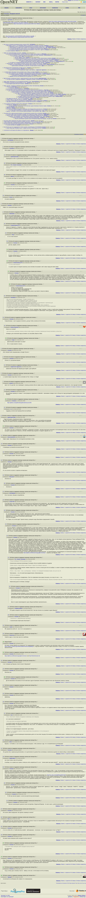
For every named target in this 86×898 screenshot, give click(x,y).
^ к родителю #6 (68, 370)
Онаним (12, 106)
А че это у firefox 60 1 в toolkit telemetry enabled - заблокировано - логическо (20, 122)
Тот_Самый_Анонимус (51, 47)
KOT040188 (32, 44)
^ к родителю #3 (68, 362)
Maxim (45, 48)
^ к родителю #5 (68, 160)
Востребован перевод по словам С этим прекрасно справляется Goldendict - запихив (27, 74)
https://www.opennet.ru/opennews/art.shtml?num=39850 (27, 23)
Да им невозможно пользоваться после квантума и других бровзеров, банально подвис (28, 105)
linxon (17, 50)
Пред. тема (80, 883)
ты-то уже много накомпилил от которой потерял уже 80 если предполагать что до (27, 110)
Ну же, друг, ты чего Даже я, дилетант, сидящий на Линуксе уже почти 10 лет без (32, 93)
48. (3, 701)
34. (7, 535)
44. (5, 223)
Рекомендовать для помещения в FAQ (62, 883)
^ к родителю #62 (68, 797)
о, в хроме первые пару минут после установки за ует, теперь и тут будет (19, 72)
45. (5, 325)
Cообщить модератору (81, 38)
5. (3, 146)
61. (10, 586)
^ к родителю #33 (68, 554)
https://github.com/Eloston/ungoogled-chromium (34, 552)
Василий (14, 86)
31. (5, 407)
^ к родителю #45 (68, 345)
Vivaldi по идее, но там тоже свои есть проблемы (17, 99)
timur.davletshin (35, 81)
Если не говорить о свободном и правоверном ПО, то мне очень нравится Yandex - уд (30, 92)
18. (3, 451)
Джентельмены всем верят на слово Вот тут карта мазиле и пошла (26, 65)
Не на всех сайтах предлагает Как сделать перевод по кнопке (17, 120)
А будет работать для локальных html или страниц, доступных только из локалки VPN (22, 121)
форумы (7, 7)
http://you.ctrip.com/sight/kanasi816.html (56, 775)
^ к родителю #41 (68, 764)
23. (2, 660)
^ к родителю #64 (68, 853)
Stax (42, 121)
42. (3, 685)
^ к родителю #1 (68, 151)
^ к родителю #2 (68, 220)
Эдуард (31, 130)
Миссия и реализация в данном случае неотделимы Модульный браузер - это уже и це (33, 118)
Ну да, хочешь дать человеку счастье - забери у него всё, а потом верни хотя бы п (24, 128)
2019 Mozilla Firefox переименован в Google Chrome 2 (15, 67)
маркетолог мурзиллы (41, 69)
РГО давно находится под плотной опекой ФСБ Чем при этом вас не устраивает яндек (36, 96)
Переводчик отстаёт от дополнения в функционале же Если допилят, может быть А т (27, 46)
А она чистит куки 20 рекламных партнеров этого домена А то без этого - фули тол (27, 49)
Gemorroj (30, 99)
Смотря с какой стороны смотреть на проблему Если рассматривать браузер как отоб (24, 115)
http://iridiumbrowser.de (34, 655)
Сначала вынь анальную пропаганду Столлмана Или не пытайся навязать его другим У (36, 94)
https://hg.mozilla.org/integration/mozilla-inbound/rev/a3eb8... (63, 21)
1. (1, 138)
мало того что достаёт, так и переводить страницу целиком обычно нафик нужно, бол (24, 73)
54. (3, 740)
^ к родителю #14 (68, 480)
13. (2, 443)
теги (66, 1)
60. (2, 817)
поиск (30, 7)
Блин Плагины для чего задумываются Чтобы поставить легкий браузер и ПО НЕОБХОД (23, 127)
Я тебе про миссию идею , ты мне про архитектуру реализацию (25, 117)
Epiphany (8, 106)
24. (3, 317)
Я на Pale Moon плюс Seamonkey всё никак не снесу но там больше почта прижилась (24, 90)
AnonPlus (46, 45)
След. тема (84, 883)
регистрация (76, 0)
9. (3, 211)
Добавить (70, 896)
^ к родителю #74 (68, 872)
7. (3, 381)
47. (9, 606)
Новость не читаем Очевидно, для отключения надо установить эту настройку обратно (28, 64)
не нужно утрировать (10, 50)
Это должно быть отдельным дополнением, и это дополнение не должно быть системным (23, 113)
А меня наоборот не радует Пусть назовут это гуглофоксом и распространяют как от (27, 47)
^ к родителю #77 (68, 292)
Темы (76, 883)
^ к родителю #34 (68, 583)
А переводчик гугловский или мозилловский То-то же (15, 82)
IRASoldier (44, 54)
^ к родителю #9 (68, 230)
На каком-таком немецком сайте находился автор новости (16, 123)
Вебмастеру (83, 896)
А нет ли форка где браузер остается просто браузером (16, 103)
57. (2, 808)
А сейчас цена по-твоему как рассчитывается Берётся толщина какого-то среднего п (36, 60)
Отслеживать (83, 15)
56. (7, 241)
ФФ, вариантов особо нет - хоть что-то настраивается (18, 98)
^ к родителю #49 (68, 246)
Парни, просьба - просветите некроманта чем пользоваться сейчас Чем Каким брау (21, 85)
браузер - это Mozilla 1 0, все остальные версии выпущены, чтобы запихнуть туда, (24, 111)
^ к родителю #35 (68, 682)
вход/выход (55, 7)
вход (72, 0)
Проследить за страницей (7, 896)
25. (3, 499)
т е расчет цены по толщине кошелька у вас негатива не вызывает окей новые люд (33, 59)
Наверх (73, 143)
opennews (10, 19)
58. (5, 483)
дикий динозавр (49, 46)
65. (6, 792)
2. (1, 203)
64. (2, 834)
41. (2, 748)
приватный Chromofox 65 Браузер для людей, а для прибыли (22, 69)
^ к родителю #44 (68, 238)
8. (1, 415)
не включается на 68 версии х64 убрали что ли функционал (16, 130)
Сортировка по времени (78, 134)
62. (5, 783)
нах (46, 110)
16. (3, 475)
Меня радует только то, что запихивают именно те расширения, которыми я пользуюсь (25, 45)
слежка (67, 7)
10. (5, 154)
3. (1, 348)
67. (7, 800)
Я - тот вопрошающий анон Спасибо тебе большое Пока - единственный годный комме (28, 91)
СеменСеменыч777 (48, 55)
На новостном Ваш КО (11, 124)
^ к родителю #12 (68, 404)
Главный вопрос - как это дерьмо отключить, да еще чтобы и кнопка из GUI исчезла (24, 63)
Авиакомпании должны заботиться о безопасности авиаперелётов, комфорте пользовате (40, 95)
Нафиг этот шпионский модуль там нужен (13, 52)
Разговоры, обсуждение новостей (12, 13)
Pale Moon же (9, 104)
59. (9, 614)
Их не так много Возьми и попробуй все (15, 88)
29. (5, 510)
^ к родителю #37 (68, 603)
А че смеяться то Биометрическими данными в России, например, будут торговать (27, 62)
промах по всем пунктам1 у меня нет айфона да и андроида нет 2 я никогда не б (38, 61)
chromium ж (11, 87)
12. (5, 389)
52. (5, 295)
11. (2, 435)
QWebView (8, 108)
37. (9, 557)
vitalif (31, 98)
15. (5, 365)
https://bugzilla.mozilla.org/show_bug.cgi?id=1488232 (15, 22)
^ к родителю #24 (68, 335)
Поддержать (76, 896)
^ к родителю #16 (68, 488)
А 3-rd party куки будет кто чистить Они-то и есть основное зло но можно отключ (26, 48)
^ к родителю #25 (68, 521)
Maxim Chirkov (82, 895)
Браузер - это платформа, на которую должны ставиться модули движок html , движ (27, 116)
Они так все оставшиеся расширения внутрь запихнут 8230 (16, 44)
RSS (79, 7)
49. (6, 232)
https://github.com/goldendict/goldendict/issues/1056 (19, 402)
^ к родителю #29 (68, 532)
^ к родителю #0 (68, 143)
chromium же (9, 86)
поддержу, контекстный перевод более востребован (20, 76)
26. (3, 625)
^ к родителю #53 (68, 789)
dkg (22, 56)
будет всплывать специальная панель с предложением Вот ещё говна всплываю (21, 78)
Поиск (63, 1)
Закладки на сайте (5, 895)
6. (3, 356)
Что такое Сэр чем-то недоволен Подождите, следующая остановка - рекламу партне (24, 79)
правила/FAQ (19, 7)
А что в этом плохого (16, 56)
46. (3, 756)
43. (3, 693)
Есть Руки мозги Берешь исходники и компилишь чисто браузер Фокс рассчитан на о (24, 109)
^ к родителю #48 (68, 737)
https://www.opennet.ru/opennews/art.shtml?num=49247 (20, 37)
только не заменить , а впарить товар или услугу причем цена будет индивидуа (26, 55)
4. (1, 373)
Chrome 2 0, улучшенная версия (13, 68)
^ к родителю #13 (68, 457)
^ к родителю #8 (68, 432)
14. (2, 460)
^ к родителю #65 (68, 806)
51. (5, 713)
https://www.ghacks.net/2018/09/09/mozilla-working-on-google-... (20, 36)
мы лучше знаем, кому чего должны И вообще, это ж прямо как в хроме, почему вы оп (24, 114)
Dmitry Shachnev (51, 64)
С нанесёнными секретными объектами (26, 97)
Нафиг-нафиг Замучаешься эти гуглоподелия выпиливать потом (17, 81)
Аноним (47, 49)
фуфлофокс (46, 114)
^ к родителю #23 (68, 674)
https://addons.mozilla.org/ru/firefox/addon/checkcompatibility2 (19, 646)
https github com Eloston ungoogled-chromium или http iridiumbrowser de (21, 101)
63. (2, 826)
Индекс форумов (72, 883)
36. (5, 163)
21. (3, 491)
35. (3, 668)
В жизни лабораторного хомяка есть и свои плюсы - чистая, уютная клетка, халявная (33, 58)
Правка (73, 38)
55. (3, 195)
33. (6, 524)
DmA (43, 111)
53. (3, 767)
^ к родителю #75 (68, 281)
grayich (45, 73)
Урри (43, 65)
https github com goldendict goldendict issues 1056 (22, 75)
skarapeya (47, 62)
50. (3, 633)
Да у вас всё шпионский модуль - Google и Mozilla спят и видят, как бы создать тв (23, 54)
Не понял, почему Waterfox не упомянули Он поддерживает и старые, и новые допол (24, 100)
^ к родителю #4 (68, 386)
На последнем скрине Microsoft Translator (15, 83)
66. (5, 174)
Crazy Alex (46, 90)
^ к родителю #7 (68, 396)
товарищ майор (58, 96)
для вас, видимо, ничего (20, 57)
